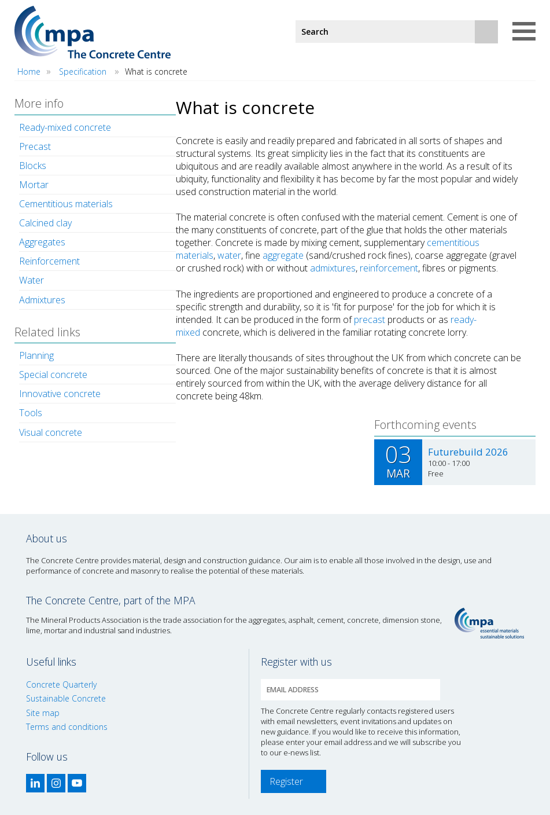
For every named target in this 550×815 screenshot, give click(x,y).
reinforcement (389, 268)
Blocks (32, 165)
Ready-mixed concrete (65, 127)
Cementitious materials (66, 203)
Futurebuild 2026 (468, 451)
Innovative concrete (60, 393)
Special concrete (53, 374)
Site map (43, 712)
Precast (35, 146)
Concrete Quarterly (61, 684)
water (229, 255)
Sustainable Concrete (66, 698)
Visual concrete (50, 432)
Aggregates (42, 242)
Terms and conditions (67, 726)
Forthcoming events (425, 424)
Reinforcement (49, 261)
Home (28, 71)
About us (46, 538)
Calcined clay (45, 222)
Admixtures (42, 299)
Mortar (34, 184)
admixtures (333, 268)
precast (369, 319)
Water (31, 280)
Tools (30, 412)
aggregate (283, 255)
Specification (82, 71)
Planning (36, 355)
